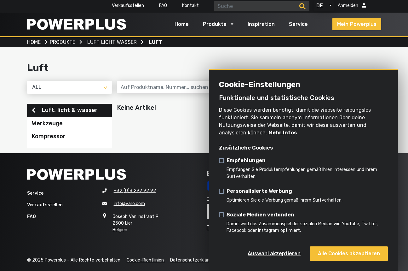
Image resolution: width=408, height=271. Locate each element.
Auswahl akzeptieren (274, 253)
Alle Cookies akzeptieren (349, 253)
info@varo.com (129, 203)
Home (182, 24)
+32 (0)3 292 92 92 (135, 190)
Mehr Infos (282, 133)
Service (298, 24)
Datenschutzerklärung (193, 260)
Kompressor (49, 136)
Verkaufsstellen (128, 5)
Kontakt (190, 5)
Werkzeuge (47, 123)
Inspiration (261, 24)
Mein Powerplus (356, 24)
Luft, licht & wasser (65, 110)
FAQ (163, 5)
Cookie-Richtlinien (146, 260)
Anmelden (352, 5)
